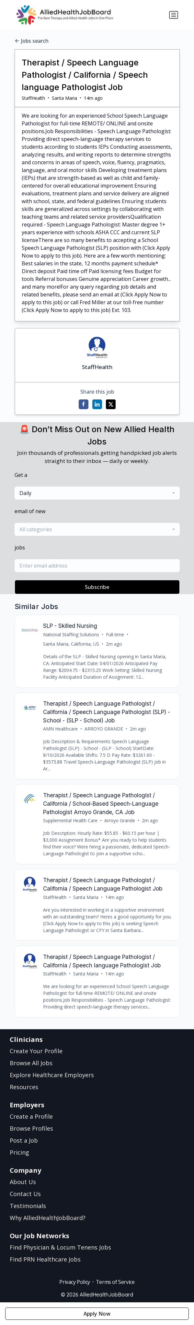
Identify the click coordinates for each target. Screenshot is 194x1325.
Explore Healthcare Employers (52, 1075)
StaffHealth (33, 98)
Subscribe (97, 587)
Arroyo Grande (119, 820)
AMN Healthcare (60, 729)
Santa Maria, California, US (71, 644)
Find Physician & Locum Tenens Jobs (60, 1247)
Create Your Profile (36, 1051)
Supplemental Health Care (70, 820)
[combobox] (97, 493)
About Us (23, 1182)
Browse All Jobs (31, 1063)
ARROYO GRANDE (104, 729)
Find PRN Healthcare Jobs (45, 1259)
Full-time (115, 634)
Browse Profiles (31, 1128)
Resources (24, 1087)
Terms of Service (115, 1281)
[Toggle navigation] (173, 15)
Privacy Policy (74, 1281)
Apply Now (97, 1313)
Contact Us (25, 1194)
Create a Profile (31, 1116)
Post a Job (24, 1140)
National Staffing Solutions (71, 634)
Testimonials (28, 1206)
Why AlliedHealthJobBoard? (48, 1218)
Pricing (19, 1152)
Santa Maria (64, 98)
